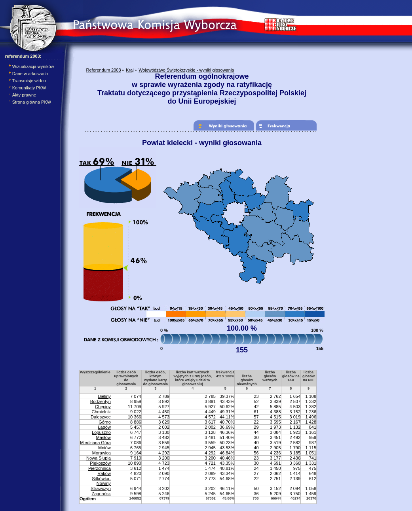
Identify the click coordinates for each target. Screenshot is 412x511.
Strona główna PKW (31, 102)
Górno (105, 422)
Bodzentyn (100, 401)
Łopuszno (101, 432)
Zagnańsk (101, 493)
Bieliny (104, 396)
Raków (104, 473)
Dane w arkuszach (30, 73)
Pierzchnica (99, 468)
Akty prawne (24, 95)
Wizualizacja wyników (33, 66)
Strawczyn (101, 488)
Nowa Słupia (98, 458)
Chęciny (103, 406)
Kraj (130, 70)
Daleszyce (101, 416)
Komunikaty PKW (29, 87)
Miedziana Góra (95, 442)
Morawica (101, 452)
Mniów (104, 447)
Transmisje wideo (29, 80)
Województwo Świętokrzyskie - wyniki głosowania (186, 70)
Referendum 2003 (103, 70)
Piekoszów (100, 463)
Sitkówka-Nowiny (101, 481)
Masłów (103, 437)
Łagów (104, 427)
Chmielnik (101, 411)
